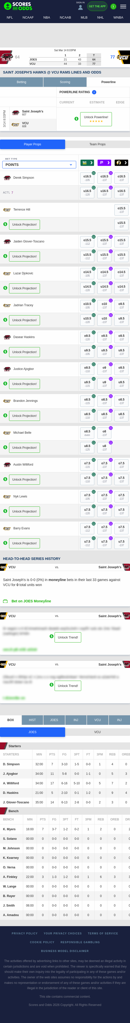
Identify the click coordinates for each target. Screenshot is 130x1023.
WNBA (118, 17)
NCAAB (65, 17)
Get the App (97, 6)
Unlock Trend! (68, 637)
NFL (10, 17)
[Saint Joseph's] (32, 111)
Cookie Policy (42, 942)
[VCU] (25, 123)
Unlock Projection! (24, 224)
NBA (47, 17)
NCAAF (28, 17)
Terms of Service (103, 933)
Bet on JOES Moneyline (31, 601)
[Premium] (113, 9)
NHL (100, 17)
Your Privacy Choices (63, 933)
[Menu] (123, 6)
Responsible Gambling (80, 942)
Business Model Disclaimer (65, 951)
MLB (84, 17)
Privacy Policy (25, 933)
